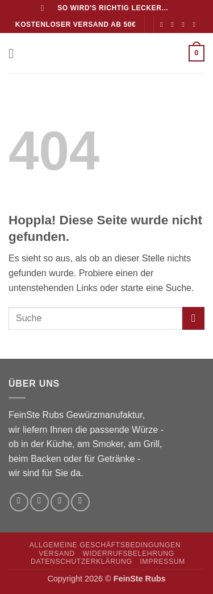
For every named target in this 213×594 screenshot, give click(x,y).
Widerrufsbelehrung (128, 554)
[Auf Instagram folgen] (174, 24)
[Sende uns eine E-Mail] (185, 24)
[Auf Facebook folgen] (163, 24)
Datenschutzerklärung (81, 562)
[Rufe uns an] (196, 24)
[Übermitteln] (193, 318)
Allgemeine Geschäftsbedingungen (105, 545)
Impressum (162, 562)
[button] (15, 53)
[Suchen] (45, 8)
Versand (56, 554)
